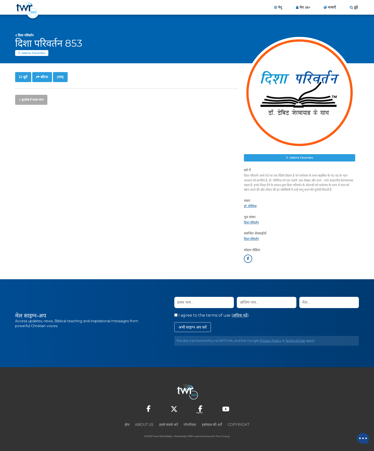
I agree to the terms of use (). (211, 315)
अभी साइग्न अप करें (192, 327)
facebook (248, 259)
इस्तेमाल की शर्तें (212, 424)
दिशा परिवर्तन (25, 35)
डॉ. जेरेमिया (250, 206)
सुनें (25, 77)
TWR (189, 436)
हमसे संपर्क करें (168, 424)
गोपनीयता (190, 424)
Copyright (238, 424)
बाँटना (44, 77)
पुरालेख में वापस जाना (32, 99)
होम (127, 424)
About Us (144, 424)
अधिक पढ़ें (240, 315)
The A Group (222, 436)
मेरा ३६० (305, 7)
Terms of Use (295, 341)
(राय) (60, 77)
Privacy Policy (270, 341)
